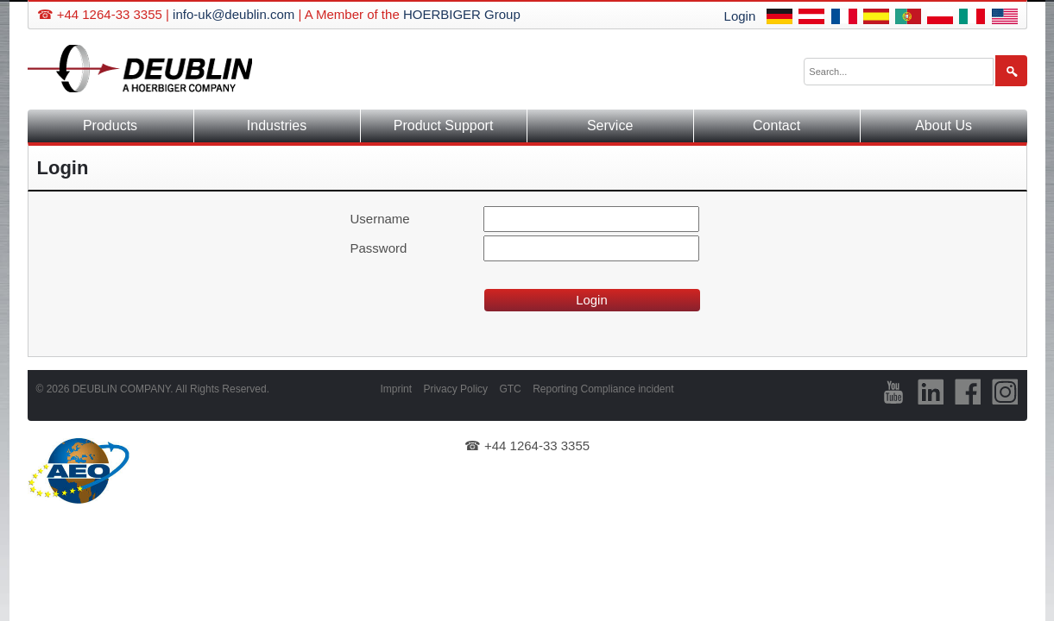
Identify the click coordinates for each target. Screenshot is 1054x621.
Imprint (396, 389)
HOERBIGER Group (462, 14)
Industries (276, 125)
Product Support (444, 125)
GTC (510, 389)
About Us (943, 125)
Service (610, 125)
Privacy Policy (455, 389)
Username (380, 218)
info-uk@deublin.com (233, 14)
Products (110, 125)
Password (378, 248)
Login (740, 16)
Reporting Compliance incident (603, 389)
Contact (776, 125)
